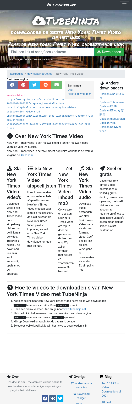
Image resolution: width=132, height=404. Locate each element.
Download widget (81, 396)
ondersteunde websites (81, 385)
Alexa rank (27, 155)
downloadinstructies (39, 73)
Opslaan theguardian (112, 118)
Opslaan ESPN (108, 106)
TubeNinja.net (61, 4)
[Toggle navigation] (124, 4)
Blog (106, 377)
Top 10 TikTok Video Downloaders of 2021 (111, 389)
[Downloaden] (109, 52)
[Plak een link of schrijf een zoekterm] (51, 52)
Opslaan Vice (108, 122)
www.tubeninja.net (74, 309)
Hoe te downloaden (79, 93)
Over (70, 89)
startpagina (16, 73)
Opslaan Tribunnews (112, 102)
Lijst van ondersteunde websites (31, 59)
